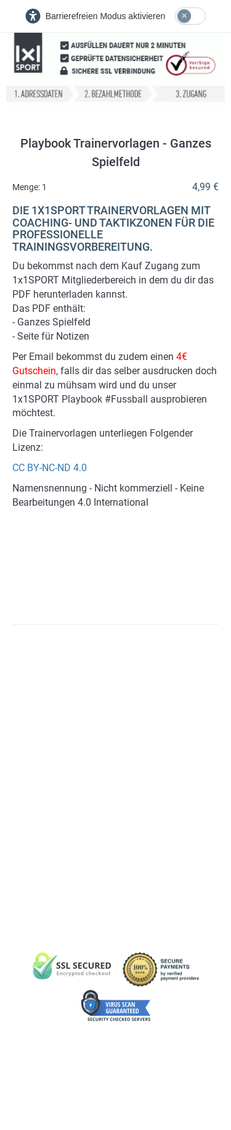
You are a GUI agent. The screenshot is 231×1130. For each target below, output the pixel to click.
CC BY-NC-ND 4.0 (49, 468)
